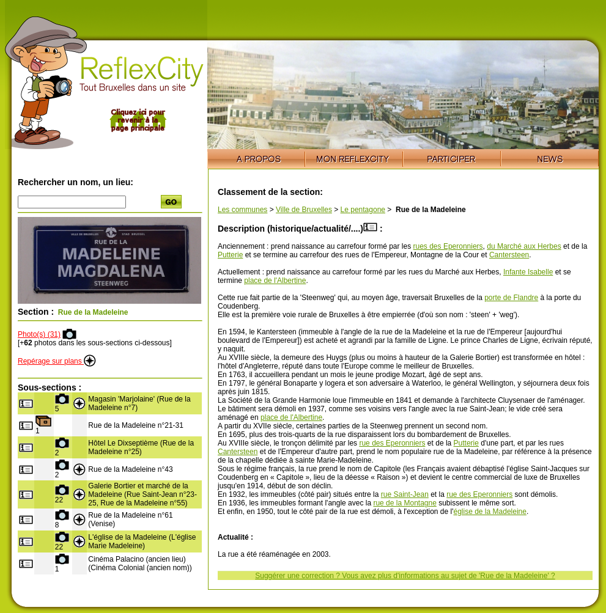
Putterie (230, 255)
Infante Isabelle (528, 272)
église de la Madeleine (490, 511)
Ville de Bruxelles (304, 209)
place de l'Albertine (275, 280)
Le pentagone (363, 209)
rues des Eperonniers (448, 246)
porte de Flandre (511, 297)
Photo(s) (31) (39, 334)
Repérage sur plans (57, 361)
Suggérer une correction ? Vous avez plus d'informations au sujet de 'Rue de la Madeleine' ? (405, 575)
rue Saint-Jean (405, 494)
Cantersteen (509, 255)
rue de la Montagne (404, 503)
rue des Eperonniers (392, 443)
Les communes (242, 209)
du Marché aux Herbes (524, 246)
